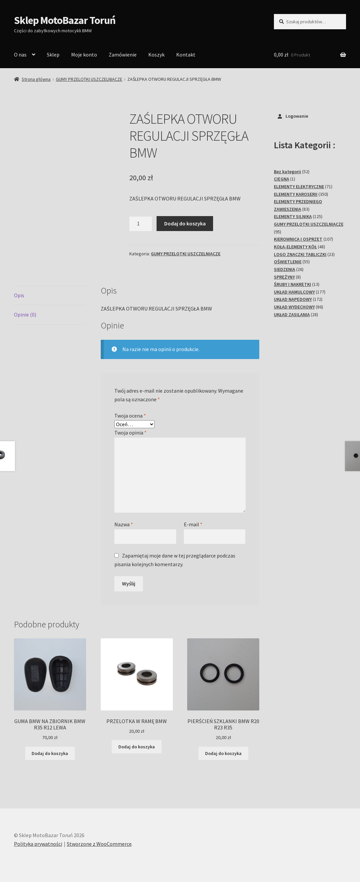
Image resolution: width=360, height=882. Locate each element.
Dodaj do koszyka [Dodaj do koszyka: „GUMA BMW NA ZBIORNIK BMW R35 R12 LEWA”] (50, 753)
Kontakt (185, 54)
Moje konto (84, 54)
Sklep (53, 54)
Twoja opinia (130, 432)
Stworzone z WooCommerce (99, 843)
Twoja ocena (130, 415)
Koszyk (156, 54)
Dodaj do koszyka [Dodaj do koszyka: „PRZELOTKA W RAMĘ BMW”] (136, 747)
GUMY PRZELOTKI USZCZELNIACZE (89, 79)
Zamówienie (123, 54)
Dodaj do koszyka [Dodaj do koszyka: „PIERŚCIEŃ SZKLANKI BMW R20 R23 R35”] (223, 753)
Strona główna (36, 79)
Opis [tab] (19, 295)
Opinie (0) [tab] (25, 314)
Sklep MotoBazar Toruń (64, 20)
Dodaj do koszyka (185, 223)
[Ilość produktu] (140, 223)
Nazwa (123, 524)
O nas (20, 54)
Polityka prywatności (38, 843)
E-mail (193, 524)
